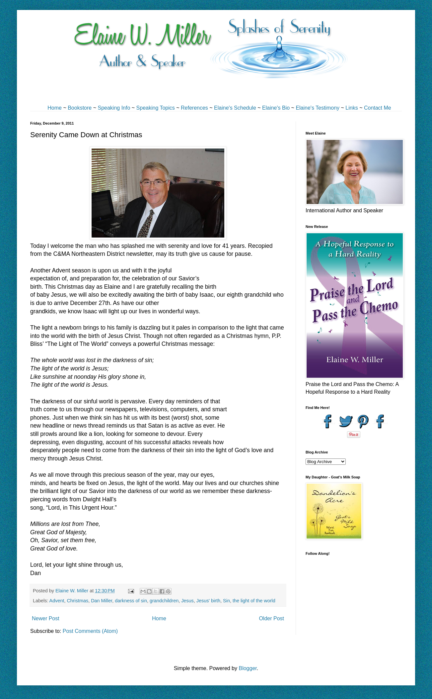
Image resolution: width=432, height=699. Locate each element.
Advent (56, 600)
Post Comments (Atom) (90, 631)
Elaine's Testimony (317, 108)
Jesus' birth (208, 600)
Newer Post (45, 618)
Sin (226, 600)
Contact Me (377, 108)
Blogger (247, 668)
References (194, 108)
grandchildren (164, 600)
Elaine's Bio (276, 108)
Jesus (187, 600)
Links (351, 108)
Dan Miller (101, 600)
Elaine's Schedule (235, 108)
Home (54, 108)
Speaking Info (114, 108)
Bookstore (80, 108)
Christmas (77, 600)
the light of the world (254, 600)
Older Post (271, 618)
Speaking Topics (155, 108)
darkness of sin (131, 600)
